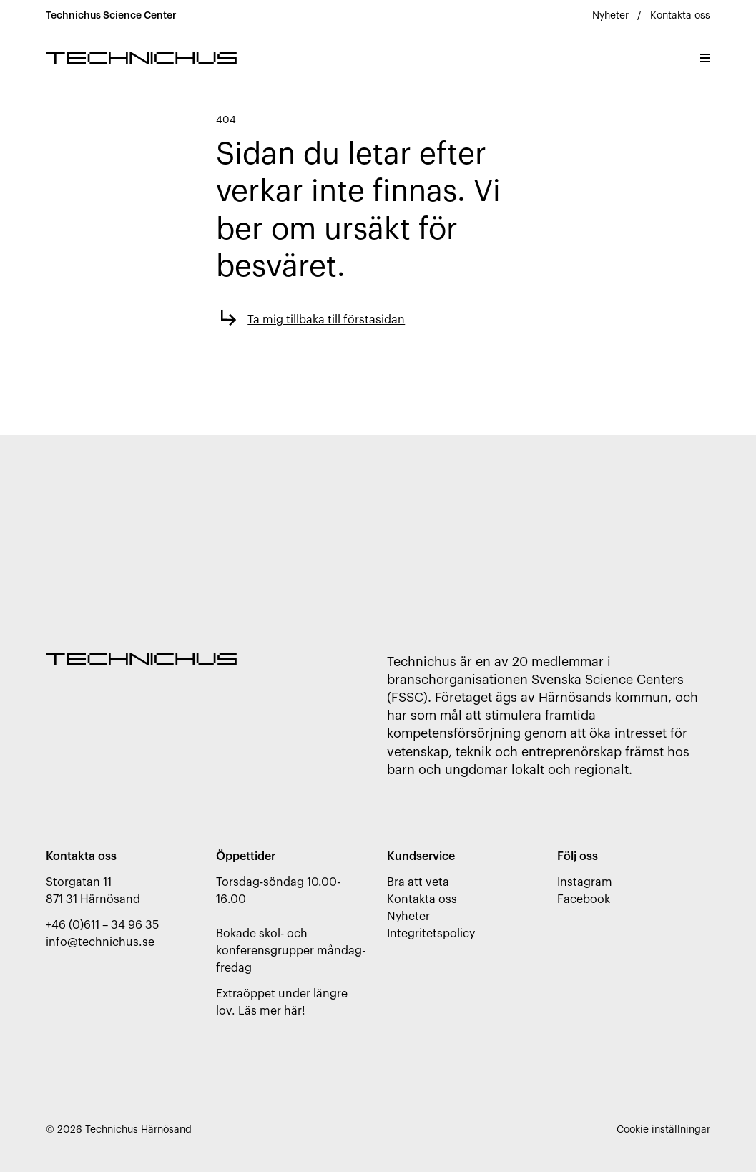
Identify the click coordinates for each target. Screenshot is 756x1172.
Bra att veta (418, 882)
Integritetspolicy (431, 933)
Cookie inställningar (663, 1130)
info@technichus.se (100, 942)
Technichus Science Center (111, 16)
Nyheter (610, 16)
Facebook (583, 899)
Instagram (584, 882)
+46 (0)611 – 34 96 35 (102, 925)
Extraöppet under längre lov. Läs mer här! (282, 1002)
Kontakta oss (680, 16)
